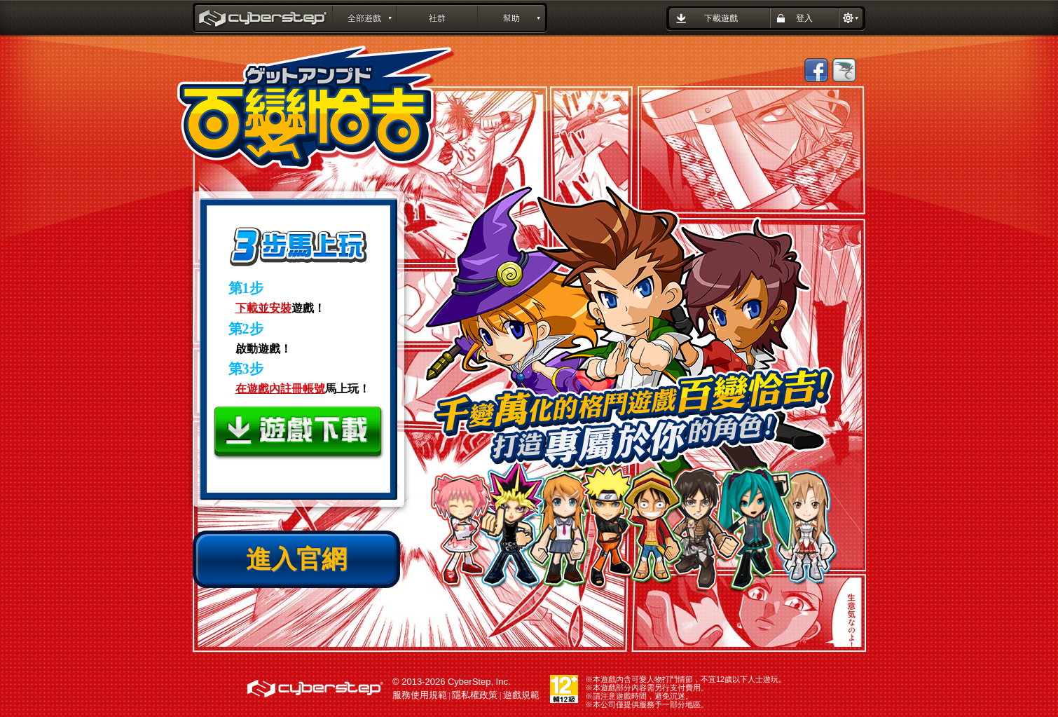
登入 (804, 18)
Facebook (816, 70)
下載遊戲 (721, 18)
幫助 (511, 18)
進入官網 (296, 559)
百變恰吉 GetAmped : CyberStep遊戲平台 (264, 19)
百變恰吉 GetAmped (316, 110)
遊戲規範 (521, 695)
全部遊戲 (364, 18)
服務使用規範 (419, 695)
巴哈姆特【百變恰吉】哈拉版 (844, 70)
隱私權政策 (474, 695)
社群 (437, 18)
